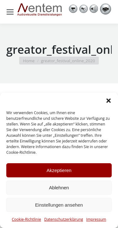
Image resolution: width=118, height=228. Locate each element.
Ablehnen (59, 187)
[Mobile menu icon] (10, 12)
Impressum (96, 219)
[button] (108, 100)
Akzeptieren (59, 170)
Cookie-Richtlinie (26, 219)
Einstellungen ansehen (59, 205)
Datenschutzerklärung (63, 219)
